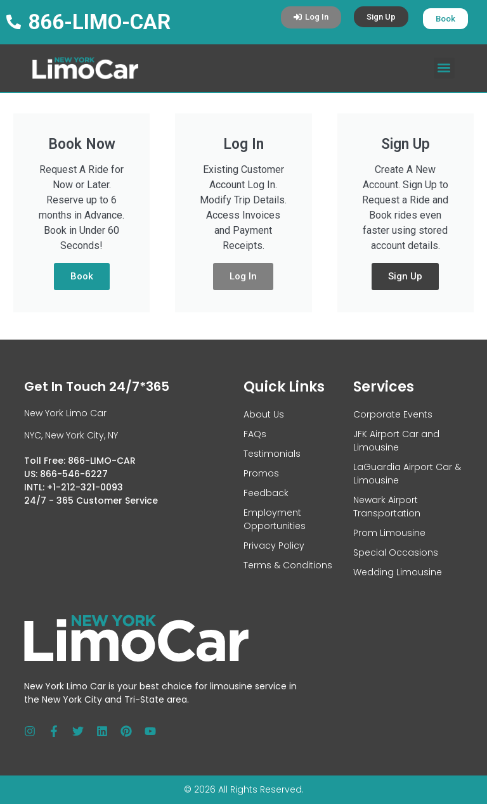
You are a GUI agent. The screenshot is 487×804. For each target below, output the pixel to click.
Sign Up (405, 276)
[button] (444, 68)
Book (81, 276)
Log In (243, 276)
